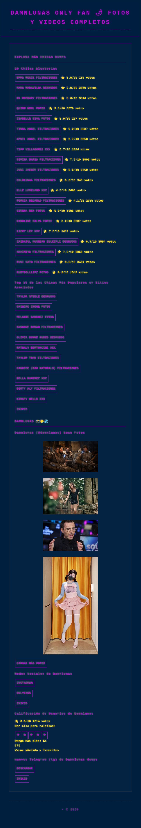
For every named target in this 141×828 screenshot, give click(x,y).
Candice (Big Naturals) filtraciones (48, 368)
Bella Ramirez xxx (32, 378)
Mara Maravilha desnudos (37, 88)
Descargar (25, 768)
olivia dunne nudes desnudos (40, 337)
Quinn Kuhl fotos (31, 108)
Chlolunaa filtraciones (36, 180)
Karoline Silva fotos (34, 221)
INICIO (22, 409)
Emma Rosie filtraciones (37, 78)
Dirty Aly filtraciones (36, 389)
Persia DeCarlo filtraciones (40, 201)
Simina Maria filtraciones (39, 159)
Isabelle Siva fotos (33, 119)
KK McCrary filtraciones (37, 98)
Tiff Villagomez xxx (33, 149)
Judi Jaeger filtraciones (38, 170)
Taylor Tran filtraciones (38, 358)
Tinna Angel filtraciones (38, 129)
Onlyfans (24, 693)
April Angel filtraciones (38, 139)
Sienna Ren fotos (31, 211)
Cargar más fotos (31, 663)
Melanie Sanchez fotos (35, 317)
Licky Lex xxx (28, 231)
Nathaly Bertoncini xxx (36, 348)
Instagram (25, 683)
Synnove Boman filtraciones (40, 327)
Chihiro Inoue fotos (33, 307)
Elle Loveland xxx (32, 190)
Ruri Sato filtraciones (36, 262)
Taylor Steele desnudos (36, 296)
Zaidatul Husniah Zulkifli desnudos (47, 241)
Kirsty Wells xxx (31, 399)
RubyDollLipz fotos (33, 272)
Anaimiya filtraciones (35, 252)
